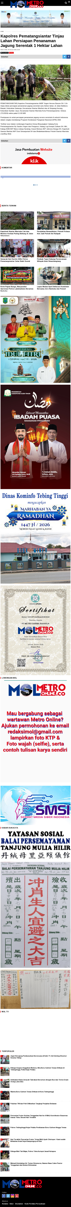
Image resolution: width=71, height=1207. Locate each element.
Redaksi (5, 1204)
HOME (2, 31)
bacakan (4, 52)
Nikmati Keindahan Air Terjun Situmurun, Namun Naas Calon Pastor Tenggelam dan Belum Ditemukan (36, 1164)
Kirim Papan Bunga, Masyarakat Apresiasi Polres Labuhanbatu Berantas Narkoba (16, 289)
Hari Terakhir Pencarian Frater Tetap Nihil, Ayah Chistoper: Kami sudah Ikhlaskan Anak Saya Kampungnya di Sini (37, 1140)
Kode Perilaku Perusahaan (35, 1204)
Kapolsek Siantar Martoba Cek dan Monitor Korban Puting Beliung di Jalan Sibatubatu (16, 234)
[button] (69, 1)
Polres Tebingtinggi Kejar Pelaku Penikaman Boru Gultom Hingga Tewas (38, 1127)
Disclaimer (19, 1204)
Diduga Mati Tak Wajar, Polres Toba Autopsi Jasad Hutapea (33, 1151)
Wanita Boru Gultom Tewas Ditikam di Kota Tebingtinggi (32, 1092)
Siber (12, 1204)
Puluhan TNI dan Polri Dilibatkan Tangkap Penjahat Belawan (33, 1103)
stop (11, 52)
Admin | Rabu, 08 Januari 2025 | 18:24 (10, 49)
